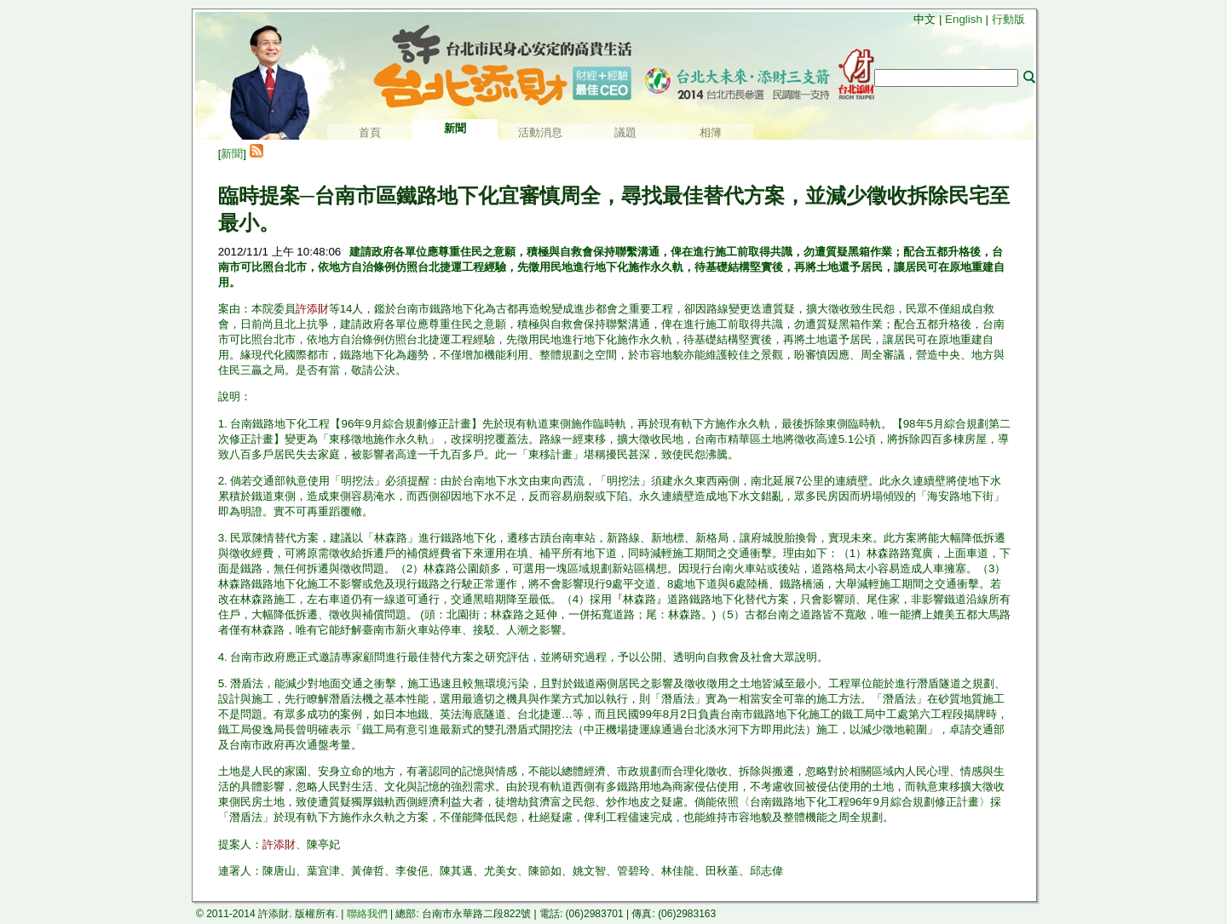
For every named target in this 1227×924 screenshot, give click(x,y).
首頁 (370, 132)
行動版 (1008, 19)
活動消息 (540, 132)
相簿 (711, 132)
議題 (625, 132)
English (963, 19)
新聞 (232, 153)
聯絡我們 (367, 914)
